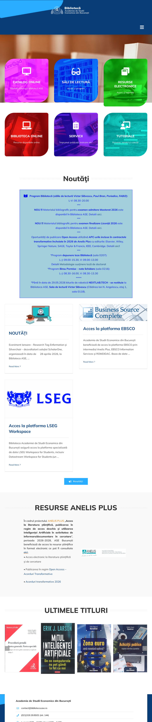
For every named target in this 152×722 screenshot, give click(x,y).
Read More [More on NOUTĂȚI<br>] (14, 366)
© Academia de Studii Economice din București (26, 710)
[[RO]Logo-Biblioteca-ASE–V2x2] (39, 686)
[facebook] (51, 696)
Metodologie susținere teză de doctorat (83, 264)
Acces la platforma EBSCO (84, 328)
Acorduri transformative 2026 (43, 516)
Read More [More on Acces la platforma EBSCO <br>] (63, 362)
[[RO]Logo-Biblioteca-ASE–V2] (70, 7)
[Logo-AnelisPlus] (103, 484)
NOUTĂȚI (18, 333)
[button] (7, 583)
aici (99, 214)
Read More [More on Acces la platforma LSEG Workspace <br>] (113, 389)
